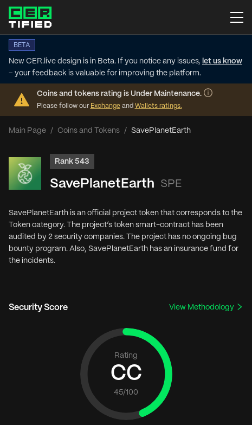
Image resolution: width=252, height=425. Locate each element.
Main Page (27, 130)
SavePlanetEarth (102, 184)
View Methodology (206, 307)
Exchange (105, 106)
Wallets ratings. (158, 106)
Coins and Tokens (88, 130)
